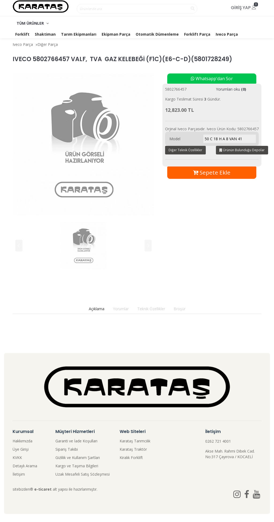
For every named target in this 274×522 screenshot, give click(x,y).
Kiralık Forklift (131, 457)
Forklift (22, 34)
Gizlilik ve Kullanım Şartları (77, 457)
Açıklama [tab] (96, 308)
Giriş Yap (243, 8)
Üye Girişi (21, 449)
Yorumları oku (231, 89)
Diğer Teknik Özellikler (185, 150)
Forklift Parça (197, 34)
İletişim (19, 474)
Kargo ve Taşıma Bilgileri (76, 465)
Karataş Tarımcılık (135, 440)
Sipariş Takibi (66, 449)
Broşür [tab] (179, 308)
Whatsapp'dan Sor (212, 79)
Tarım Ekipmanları (78, 34)
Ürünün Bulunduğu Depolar (242, 150)
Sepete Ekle (211, 172)
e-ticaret (43, 489)
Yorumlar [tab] (121, 308)
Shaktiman (45, 34)
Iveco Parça (227, 34)
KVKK (17, 457)
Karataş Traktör (133, 449)
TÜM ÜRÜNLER (33, 23)
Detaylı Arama (25, 465)
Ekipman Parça (116, 34)
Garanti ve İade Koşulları (76, 440)
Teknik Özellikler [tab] (151, 308)
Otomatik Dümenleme (157, 34)
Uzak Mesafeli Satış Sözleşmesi (82, 474)
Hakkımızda (22, 440)
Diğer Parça (47, 44)
